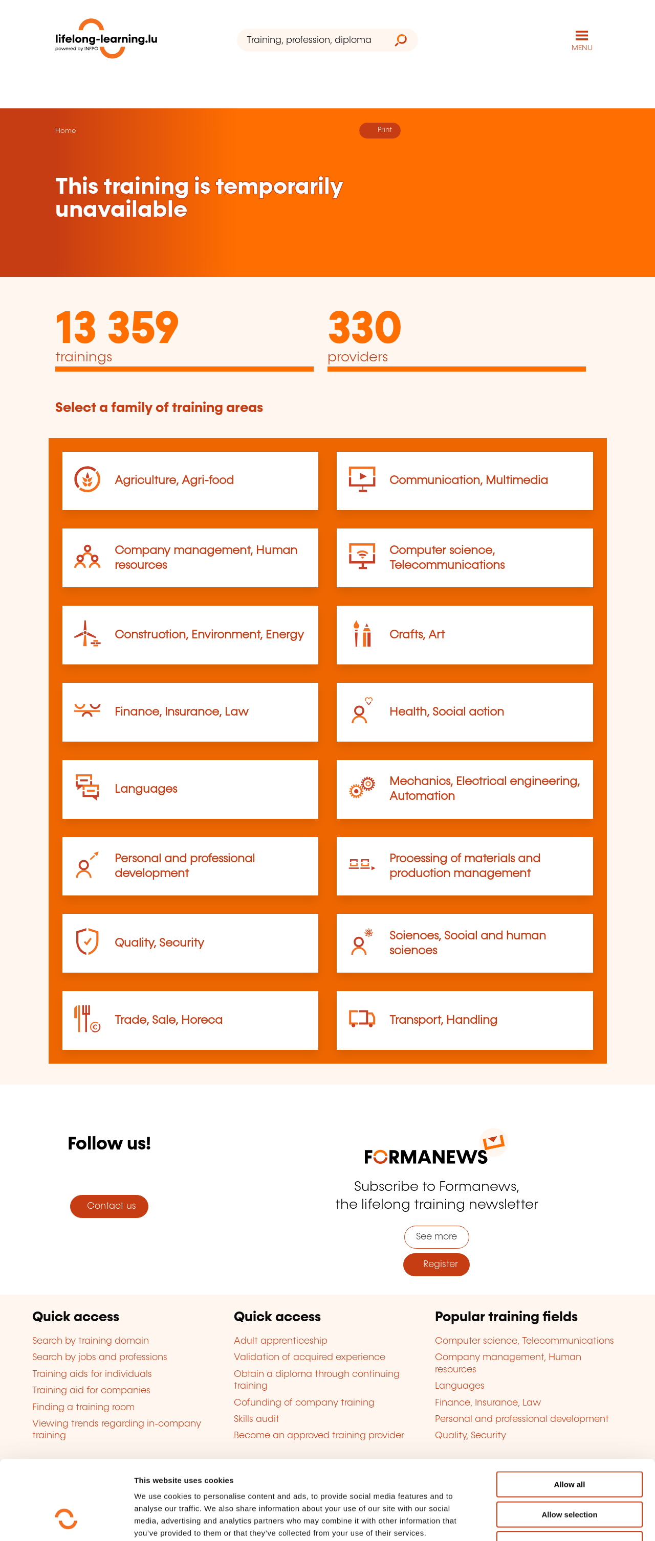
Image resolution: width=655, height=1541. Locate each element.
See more (436, 1236)
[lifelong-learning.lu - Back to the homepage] (106, 40)
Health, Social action (446, 712)
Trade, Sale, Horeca (169, 1020)
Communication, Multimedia (468, 481)
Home (65, 130)
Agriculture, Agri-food (174, 481)
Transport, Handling (443, 1020)
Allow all (569, 1416)
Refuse (569, 1475)
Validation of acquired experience (309, 1357)
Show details (539, 1520)
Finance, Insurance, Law (182, 712)
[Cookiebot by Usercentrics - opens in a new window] (66, 1521)
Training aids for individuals (92, 1374)
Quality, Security (159, 943)
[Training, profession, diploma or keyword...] (310, 40)
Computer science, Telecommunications (524, 1341)
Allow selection (569, 1446)
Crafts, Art (417, 635)
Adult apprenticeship (281, 1341)
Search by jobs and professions (99, 1357)
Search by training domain (90, 1341)
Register (437, 1264)
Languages (146, 789)
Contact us (109, 1206)
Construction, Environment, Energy (209, 635)
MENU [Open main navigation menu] (582, 48)
